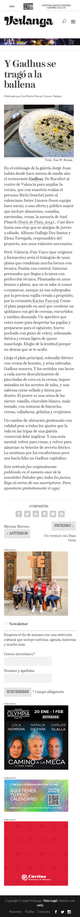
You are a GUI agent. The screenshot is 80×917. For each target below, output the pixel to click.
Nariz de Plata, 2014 (35, 222)
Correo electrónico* (19, 654)
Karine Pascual (45, 301)
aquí (56, 488)
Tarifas (29, 911)
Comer (48, 96)
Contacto (43, 911)
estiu (40, 905)
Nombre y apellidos (19, 671)
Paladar (57, 96)
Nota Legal (51, 901)
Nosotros (15, 911)
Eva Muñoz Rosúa (31, 96)
